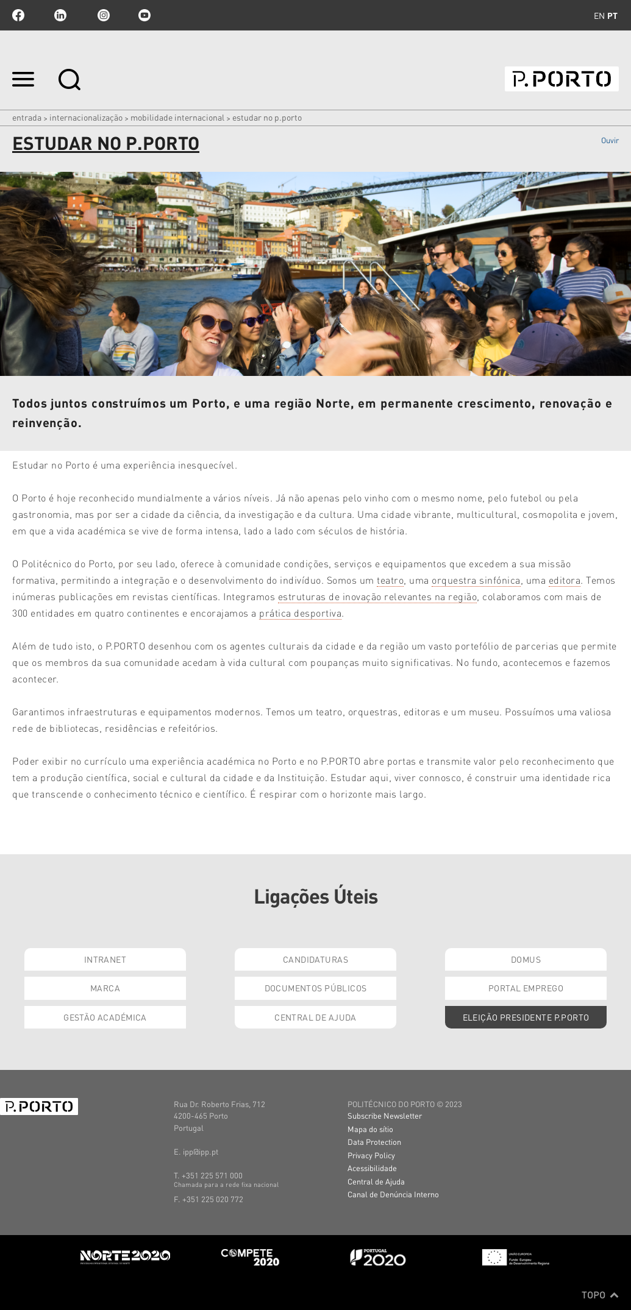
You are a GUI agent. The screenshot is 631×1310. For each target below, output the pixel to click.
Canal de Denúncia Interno (393, 1194)
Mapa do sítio (370, 1129)
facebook (18, 15)
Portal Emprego (525, 987)
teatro (390, 579)
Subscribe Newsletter (385, 1115)
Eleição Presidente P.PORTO (526, 1016)
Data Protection (374, 1141)
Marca (105, 987)
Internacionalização (86, 117)
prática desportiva (300, 612)
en (599, 15)
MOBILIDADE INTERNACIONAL (177, 117)
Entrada (26, 117)
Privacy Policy (371, 1155)
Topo (600, 1295)
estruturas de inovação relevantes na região (377, 596)
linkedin (60, 15)
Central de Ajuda (315, 1016)
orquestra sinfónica (476, 579)
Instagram (102, 15)
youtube (144, 15)
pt (612, 15)
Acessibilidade (372, 1168)
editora (565, 579)
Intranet (105, 959)
